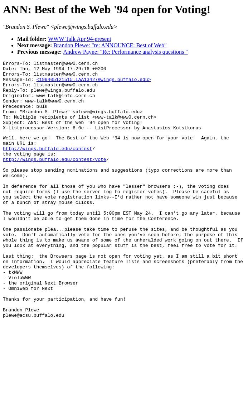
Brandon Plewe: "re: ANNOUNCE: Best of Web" (109, 45)
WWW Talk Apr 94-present (79, 39)
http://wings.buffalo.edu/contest (47, 165)
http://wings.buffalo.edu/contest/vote (54, 178)
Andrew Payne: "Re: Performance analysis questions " (125, 52)
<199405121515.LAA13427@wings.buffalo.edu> (94, 83)
